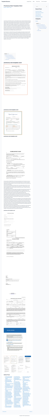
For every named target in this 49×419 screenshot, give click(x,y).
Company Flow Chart (38, 15)
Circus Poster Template (39, 11)
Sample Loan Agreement (17, 383)
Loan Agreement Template (17, 391)
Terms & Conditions (44, 1)
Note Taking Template (26, 398)
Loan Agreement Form (17, 376)
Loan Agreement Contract (17, 384)
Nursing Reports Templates (39, 16)
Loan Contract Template (17, 382)
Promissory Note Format (8, 379)
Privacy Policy (38, 1)
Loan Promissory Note (8, 392)
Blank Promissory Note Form (9, 387)
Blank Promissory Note (8, 380)
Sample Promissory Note (8, 393)
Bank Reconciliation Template (27, 389)
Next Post (31, 413)
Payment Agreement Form (26, 388)
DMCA (34, 1)
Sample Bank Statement (26, 380)
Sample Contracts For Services (40, 12)
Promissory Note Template (9, 376)
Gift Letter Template (25, 390)
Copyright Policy (30, 1)
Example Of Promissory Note (18, 393)
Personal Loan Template (17, 392)
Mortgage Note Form (17, 378)
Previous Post (4, 413)
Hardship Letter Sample (26, 387)
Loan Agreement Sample (17, 385)
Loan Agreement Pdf (17, 381)
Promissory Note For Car (17, 377)
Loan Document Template (17, 386)
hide (39, 23)
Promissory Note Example (8, 394)
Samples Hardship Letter (26, 393)
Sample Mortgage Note (8, 395)
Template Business (6, 1)
